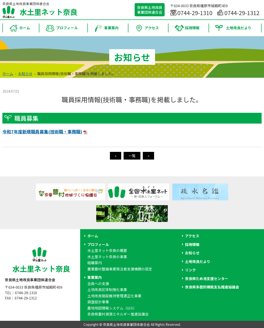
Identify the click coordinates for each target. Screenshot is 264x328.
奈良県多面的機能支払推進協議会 (212, 286)
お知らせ (25, 73)
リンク (190, 269)
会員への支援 (98, 283)
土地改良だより (197, 261)
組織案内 (94, 262)
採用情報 (192, 244)
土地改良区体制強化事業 (107, 289)
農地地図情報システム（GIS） (112, 307)
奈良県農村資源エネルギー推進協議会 (118, 313)
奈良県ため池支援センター (206, 278)
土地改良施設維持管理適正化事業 (114, 295)
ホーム (7, 73)
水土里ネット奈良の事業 (107, 256)
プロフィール (98, 244)
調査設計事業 (98, 301)
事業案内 (94, 277)
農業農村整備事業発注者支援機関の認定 (119, 268)
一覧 (132, 155)
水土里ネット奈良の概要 (107, 250)
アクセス (192, 235)
